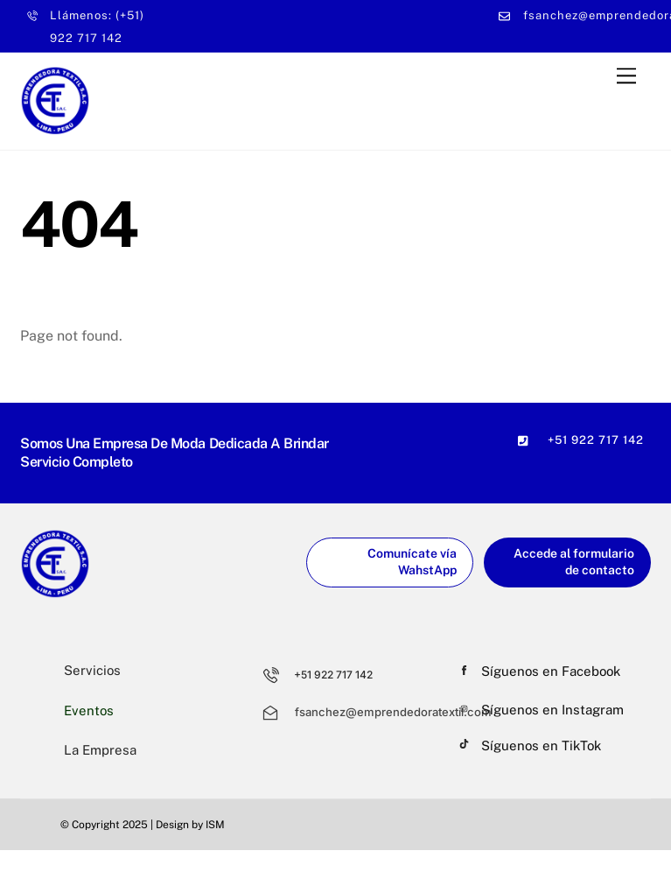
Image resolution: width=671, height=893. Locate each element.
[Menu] (626, 76)
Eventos (89, 710)
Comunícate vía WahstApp (412, 561)
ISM (215, 825)
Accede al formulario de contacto (574, 561)
